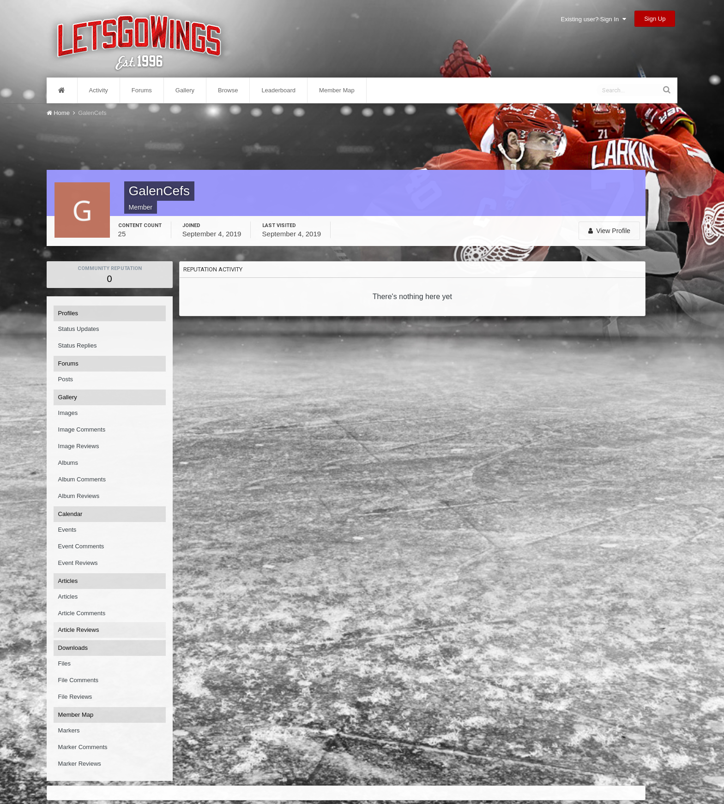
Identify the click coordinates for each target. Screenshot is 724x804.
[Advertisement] (346, 142)
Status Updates (78, 328)
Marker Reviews (79, 763)
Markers (69, 730)
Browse (228, 90)
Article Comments (82, 613)
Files (64, 663)
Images (68, 412)
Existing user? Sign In (593, 19)
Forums (142, 90)
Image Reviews (78, 446)
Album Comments (82, 479)
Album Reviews (79, 495)
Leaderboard (278, 90)
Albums (68, 462)
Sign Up (654, 18)
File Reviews (75, 696)
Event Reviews (78, 562)
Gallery (184, 90)
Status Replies (77, 345)
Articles (68, 596)
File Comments (78, 680)
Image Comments (82, 429)
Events (67, 529)
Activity (98, 90)
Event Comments (81, 546)
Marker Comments (83, 747)
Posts (65, 379)
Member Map (337, 90)
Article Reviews (78, 629)
